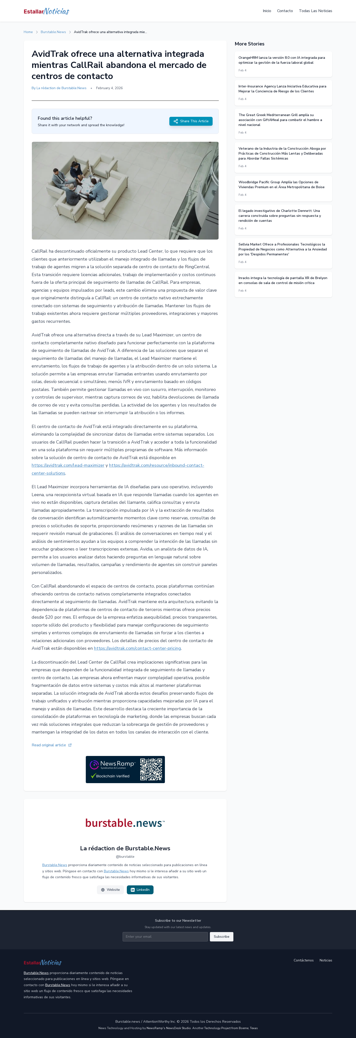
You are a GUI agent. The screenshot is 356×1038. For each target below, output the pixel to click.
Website (110, 889)
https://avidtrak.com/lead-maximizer (68, 465)
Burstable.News (53, 32)
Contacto (285, 11)
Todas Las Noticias (315, 11)
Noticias (326, 960)
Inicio (267, 11)
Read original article (52, 745)
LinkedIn (140, 889)
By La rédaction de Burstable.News (59, 88)
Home (28, 32)
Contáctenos (304, 960)
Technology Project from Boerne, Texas (231, 1028)
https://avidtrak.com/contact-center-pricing (137, 648)
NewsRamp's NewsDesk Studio (169, 1028)
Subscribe (221, 936)
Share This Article (191, 121)
